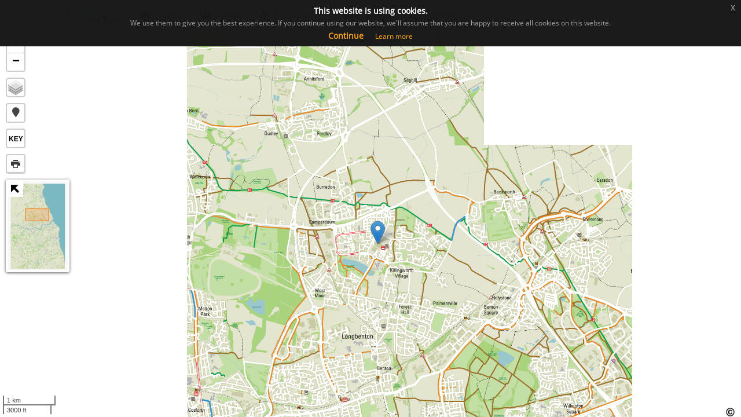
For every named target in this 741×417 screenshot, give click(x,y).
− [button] (16, 62)
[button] (15, 113)
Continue (346, 35)
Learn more (394, 36)
